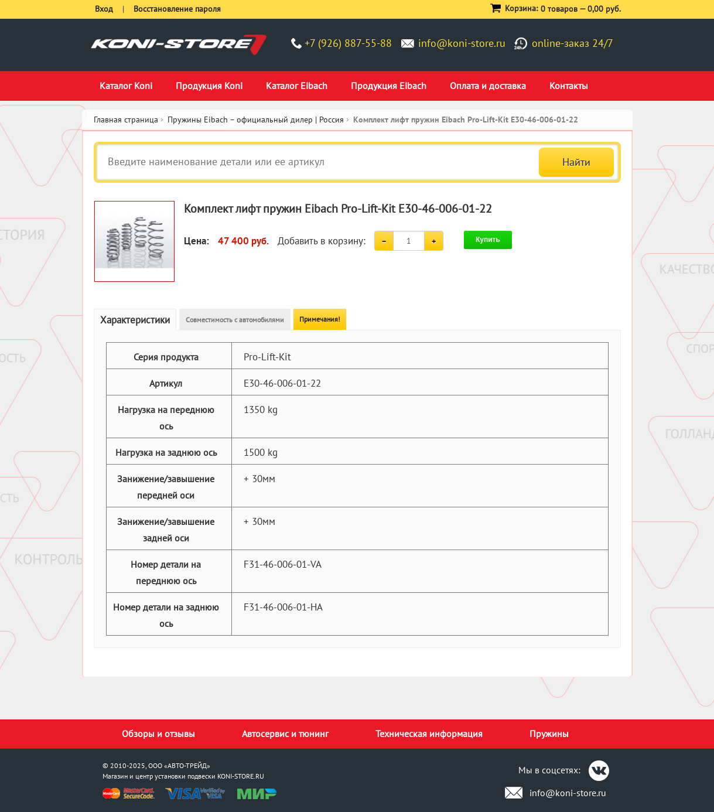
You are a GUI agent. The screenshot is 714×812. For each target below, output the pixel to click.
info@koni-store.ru (461, 43)
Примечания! (319, 319)
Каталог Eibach (296, 85)
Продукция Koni (209, 85)
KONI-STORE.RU (240, 776)
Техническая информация (429, 733)
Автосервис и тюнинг (285, 733)
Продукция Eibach (388, 85)
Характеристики (135, 319)
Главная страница (126, 119)
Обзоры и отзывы (158, 733)
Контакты (568, 85)
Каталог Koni (126, 85)
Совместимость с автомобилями (235, 319)
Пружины (549, 733)
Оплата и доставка (488, 85)
